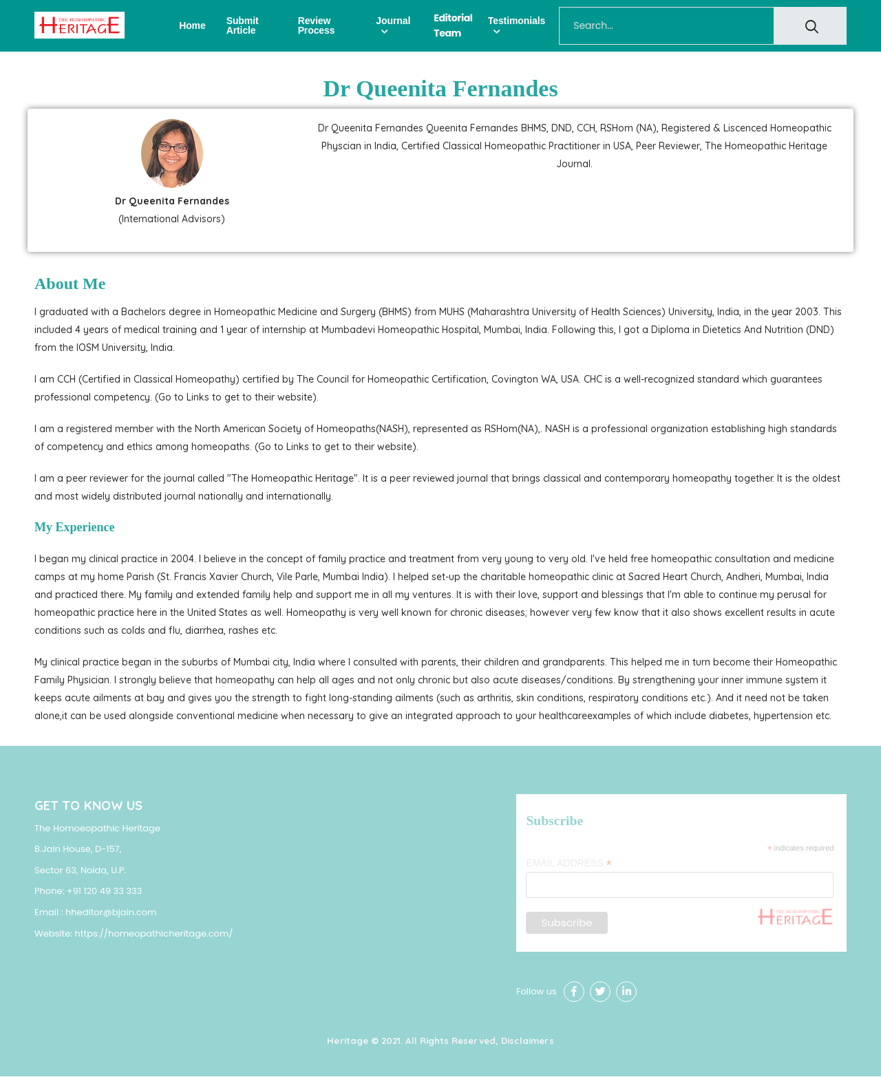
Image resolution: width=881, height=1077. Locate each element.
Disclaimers (527, 1041)
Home (192, 25)
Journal (393, 20)
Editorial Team (453, 25)
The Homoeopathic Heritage (97, 828)
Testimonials (516, 20)
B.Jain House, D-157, (77, 849)
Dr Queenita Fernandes (440, 88)
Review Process (316, 25)
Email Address (568, 864)
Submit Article (242, 25)
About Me (69, 283)
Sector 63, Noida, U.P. (80, 870)
